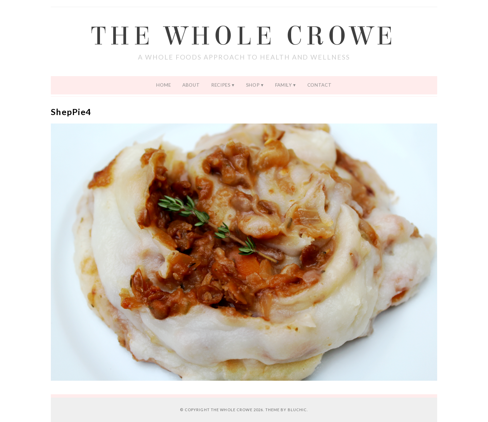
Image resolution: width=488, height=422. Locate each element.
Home (163, 85)
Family (283, 85)
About (191, 85)
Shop (253, 85)
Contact (319, 85)
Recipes (221, 85)
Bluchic (297, 409)
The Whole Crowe (244, 36)
